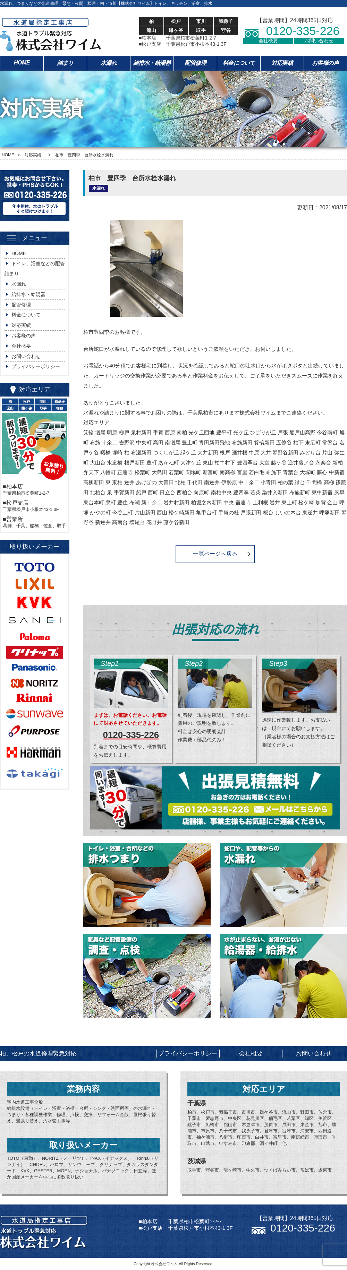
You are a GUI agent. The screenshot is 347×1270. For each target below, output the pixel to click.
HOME (22, 63)
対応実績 (282, 63)
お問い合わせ (318, 40)
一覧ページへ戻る (215, 554)
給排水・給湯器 (152, 63)
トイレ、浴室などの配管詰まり (35, 268)
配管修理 (195, 63)
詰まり (65, 63)
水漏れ (109, 63)
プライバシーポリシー (35, 366)
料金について (239, 63)
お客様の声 (325, 63)
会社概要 (268, 40)
